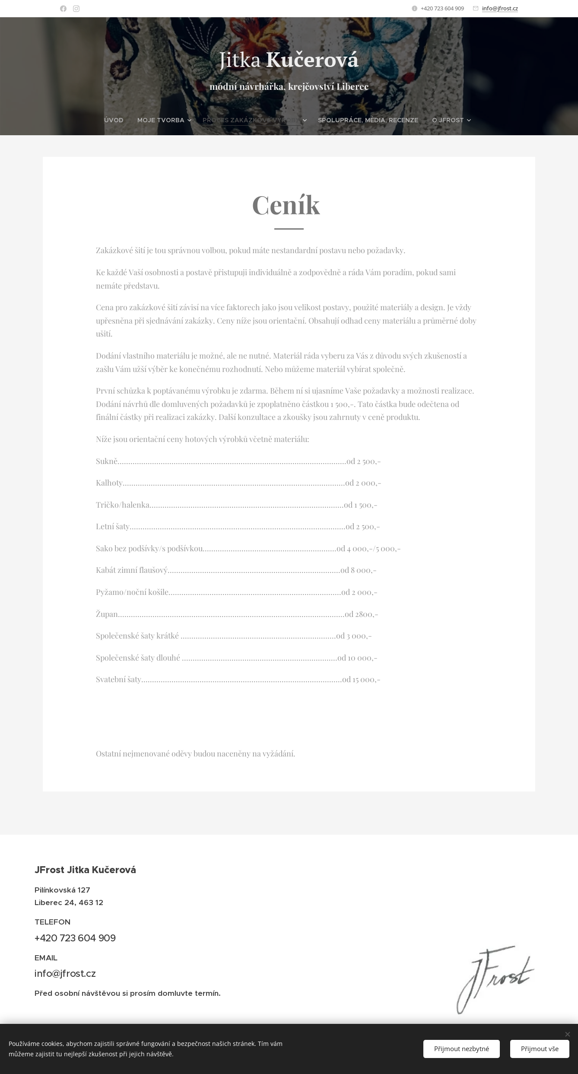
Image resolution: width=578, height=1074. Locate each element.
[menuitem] (138, 120)
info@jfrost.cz (500, 8)
